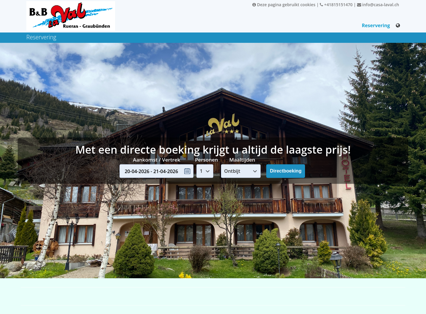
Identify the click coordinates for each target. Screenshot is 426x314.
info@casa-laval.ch (378, 4)
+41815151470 (336, 4)
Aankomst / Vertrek (156, 159)
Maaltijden (242, 159)
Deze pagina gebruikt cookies (283, 4)
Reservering (376, 25)
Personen (206, 159)
